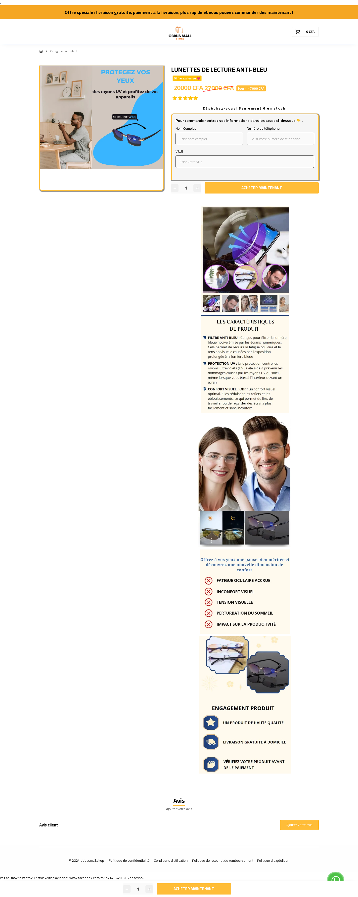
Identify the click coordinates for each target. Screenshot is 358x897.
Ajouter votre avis (299, 824)
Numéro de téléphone (263, 128)
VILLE (179, 151)
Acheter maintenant (261, 187)
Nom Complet (186, 128)
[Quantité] (186, 188)
